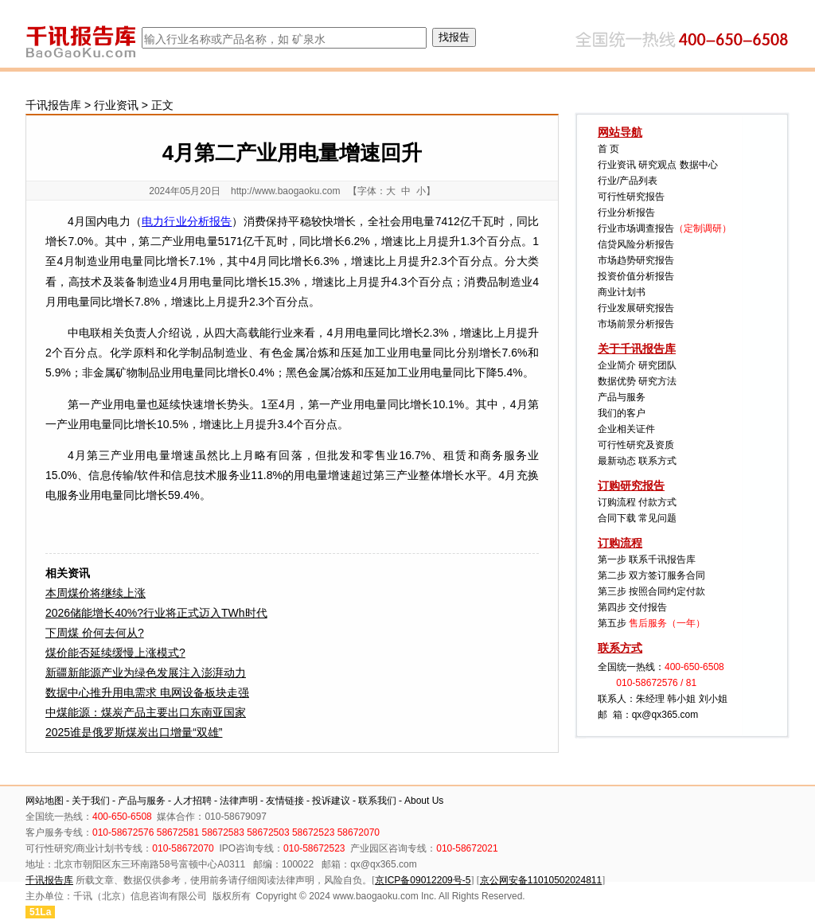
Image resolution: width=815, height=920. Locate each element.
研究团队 (657, 365)
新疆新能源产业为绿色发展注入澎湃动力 (145, 672)
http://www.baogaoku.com (285, 191)
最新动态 (617, 460)
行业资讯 (116, 105)
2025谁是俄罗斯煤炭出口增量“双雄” (133, 732)
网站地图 (44, 800)
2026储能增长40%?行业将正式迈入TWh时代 (156, 612)
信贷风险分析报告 (636, 244)
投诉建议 (331, 800)
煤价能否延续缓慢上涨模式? (115, 652)
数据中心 (699, 164)
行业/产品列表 (627, 180)
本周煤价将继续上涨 (95, 593)
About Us (423, 800)
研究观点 (657, 164)
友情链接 (285, 800)
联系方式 (657, 460)
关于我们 (91, 800)
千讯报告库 (53, 105)
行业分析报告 (626, 212)
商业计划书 (621, 292)
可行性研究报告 (631, 196)
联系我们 (377, 800)
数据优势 (617, 381)
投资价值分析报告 (636, 276)
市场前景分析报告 (636, 323)
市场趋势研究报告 (636, 260)
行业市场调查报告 (636, 228)
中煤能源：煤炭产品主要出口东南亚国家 (145, 712)
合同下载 (617, 518)
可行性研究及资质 (636, 444)
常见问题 (657, 518)
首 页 (608, 148)
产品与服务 (621, 397)
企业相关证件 (626, 429)
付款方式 (657, 502)
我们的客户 (621, 413)
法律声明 (239, 800)
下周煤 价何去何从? (94, 632)
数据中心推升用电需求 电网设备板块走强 (147, 692)
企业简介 (617, 365)
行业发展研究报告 (636, 308)
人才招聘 (193, 800)
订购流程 (617, 502)
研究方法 (657, 381)
